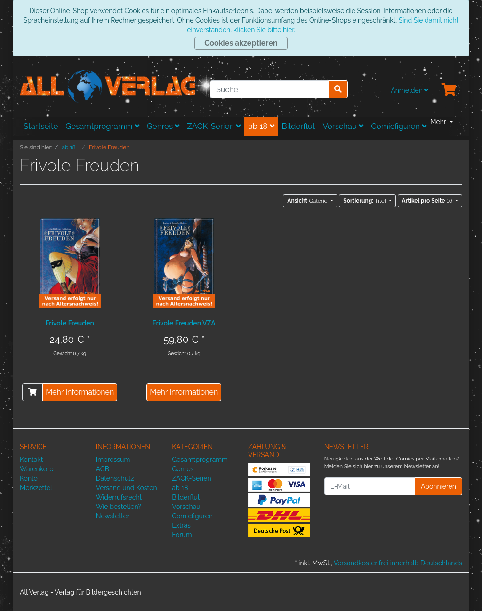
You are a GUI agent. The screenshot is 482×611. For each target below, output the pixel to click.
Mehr (439, 122)
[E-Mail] (369, 486)
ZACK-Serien (214, 126)
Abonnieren (438, 486)
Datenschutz (115, 478)
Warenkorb (37, 469)
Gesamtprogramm (102, 126)
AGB (102, 469)
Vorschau (343, 126)
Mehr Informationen (80, 392)
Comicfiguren (398, 126)
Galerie (308, 201)
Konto (29, 478)
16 (428, 201)
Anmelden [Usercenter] (409, 90)
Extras (181, 525)
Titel (365, 201)
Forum (182, 535)
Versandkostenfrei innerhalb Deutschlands (398, 563)
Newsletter (112, 516)
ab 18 (261, 126)
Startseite (41, 126)
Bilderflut (298, 126)
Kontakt (31, 459)
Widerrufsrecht (119, 497)
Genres (163, 126)
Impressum (113, 459)
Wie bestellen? (118, 506)
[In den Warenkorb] (32, 392)
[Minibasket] (449, 90)
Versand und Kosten (126, 488)
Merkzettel (36, 488)
